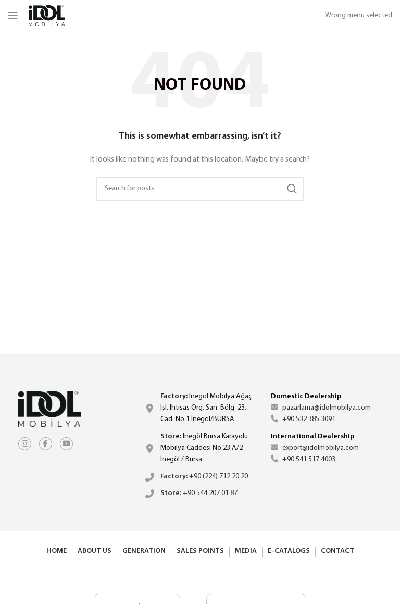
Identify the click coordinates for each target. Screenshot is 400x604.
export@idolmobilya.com (315, 448)
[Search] (200, 189)
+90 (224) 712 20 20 (204, 476)
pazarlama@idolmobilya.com (321, 408)
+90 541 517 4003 (303, 459)
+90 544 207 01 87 (199, 493)
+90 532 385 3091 (303, 419)
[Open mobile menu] (13, 15)
